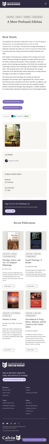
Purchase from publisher (13, 102)
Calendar (28, 390)
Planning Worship (30, 256)
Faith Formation (16, 313)
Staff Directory (29, 411)
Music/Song (37, 253)
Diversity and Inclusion (31, 405)
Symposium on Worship (31, 392)
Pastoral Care (7, 315)
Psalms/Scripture (37, 16)
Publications (5, 395)
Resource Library (6, 390)
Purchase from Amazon (12, 108)
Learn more (9, 286)
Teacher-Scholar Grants (8, 403)
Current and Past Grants (8, 408)
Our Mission (29, 403)
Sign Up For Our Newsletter (34, 440)
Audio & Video (6, 392)
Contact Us (28, 413)
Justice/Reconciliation (9, 256)
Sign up (10, 211)
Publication (10, 16)
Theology (18, 16)
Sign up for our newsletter (14, 379)
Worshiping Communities (8, 405)
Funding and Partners (31, 408)
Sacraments (27, 16)
